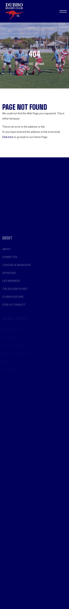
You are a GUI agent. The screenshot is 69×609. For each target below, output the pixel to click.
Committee (9, 259)
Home (29, 64)
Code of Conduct (14, 307)
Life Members (11, 283)
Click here (7, 137)
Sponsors (9, 275)
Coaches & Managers (16, 267)
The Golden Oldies (14, 291)
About (6, 251)
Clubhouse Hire (13, 299)
